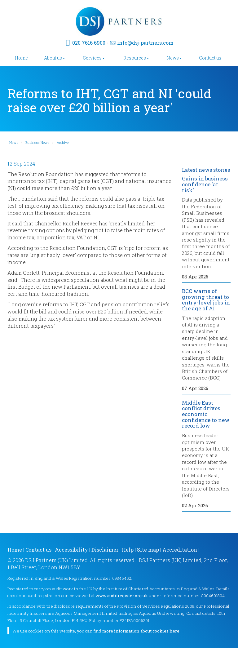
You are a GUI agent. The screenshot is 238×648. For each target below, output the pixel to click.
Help (128, 549)
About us (54, 58)
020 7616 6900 (88, 42)
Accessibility (71, 549)
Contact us (210, 58)
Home (21, 58)
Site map (148, 549)
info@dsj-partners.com (145, 42)
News (174, 58)
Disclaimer (104, 549)
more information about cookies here (140, 631)
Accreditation (179, 549)
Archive (62, 142)
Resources (136, 58)
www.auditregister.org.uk (121, 595)
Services (94, 58)
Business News (37, 142)
